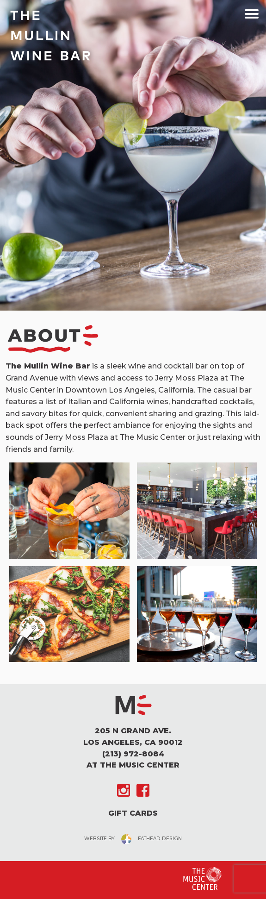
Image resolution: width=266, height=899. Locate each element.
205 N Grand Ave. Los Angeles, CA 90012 (133, 736)
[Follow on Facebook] (142, 790)
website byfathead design (133, 839)
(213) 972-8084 (133, 753)
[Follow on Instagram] (123, 790)
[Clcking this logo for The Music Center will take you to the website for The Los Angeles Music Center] (202, 878)
